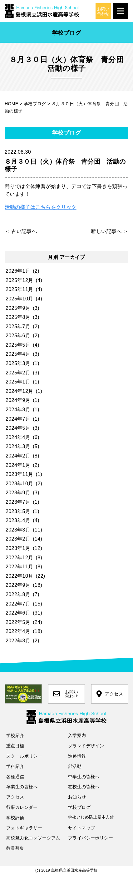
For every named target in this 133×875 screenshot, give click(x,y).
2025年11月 (19, 289)
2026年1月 (18, 271)
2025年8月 (18, 317)
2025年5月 (18, 345)
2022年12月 (19, 557)
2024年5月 (18, 428)
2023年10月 (19, 483)
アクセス (109, 693)
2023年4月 (18, 520)
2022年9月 (18, 585)
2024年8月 (18, 409)
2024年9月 (18, 400)
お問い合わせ (65, 694)
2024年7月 (18, 419)
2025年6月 (18, 335)
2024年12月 (19, 391)
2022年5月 (18, 622)
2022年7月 (18, 603)
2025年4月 (18, 354)
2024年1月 (18, 465)
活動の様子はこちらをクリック (40, 207)
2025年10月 (19, 298)
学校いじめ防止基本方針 (91, 817)
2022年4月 (18, 631)
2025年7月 (18, 326)
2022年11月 (19, 566)
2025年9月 (18, 308)
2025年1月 (18, 381)
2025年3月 (18, 363)
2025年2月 (18, 372)
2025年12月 (19, 280)
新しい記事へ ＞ (109, 231)
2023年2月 (18, 538)
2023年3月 (18, 529)
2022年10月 (19, 576)
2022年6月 (18, 612)
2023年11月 (19, 474)
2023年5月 (18, 511)
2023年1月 (18, 548)
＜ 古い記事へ (21, 231)
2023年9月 (18, 492)
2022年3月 (18, 640)
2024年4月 (18, 437)
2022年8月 (18, 594)
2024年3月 (18, 446)
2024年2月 (18, 455)
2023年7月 (18, 502)
